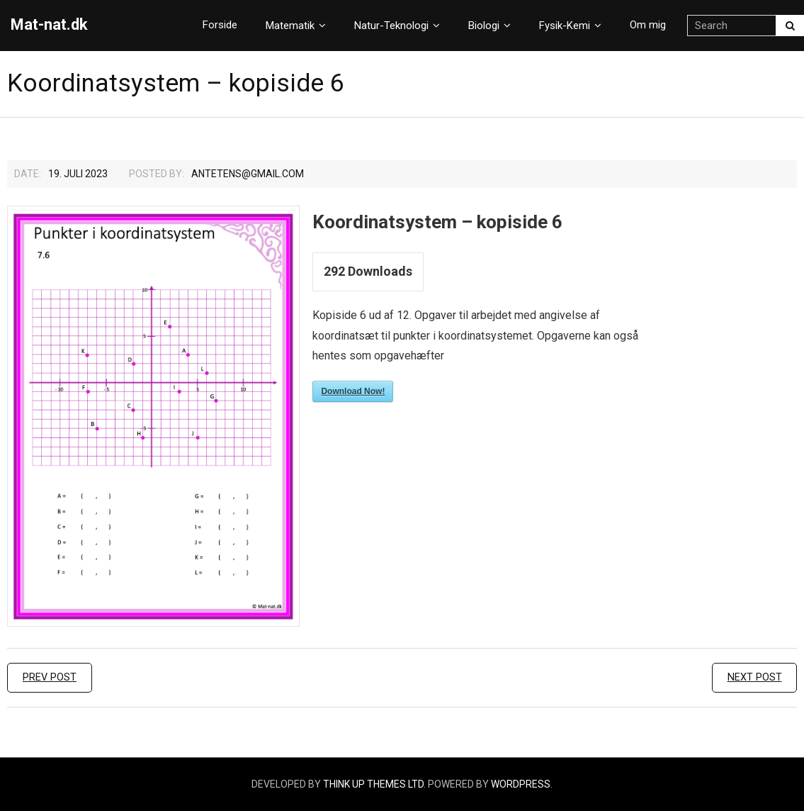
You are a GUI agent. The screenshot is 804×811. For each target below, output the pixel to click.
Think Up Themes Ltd (373, 784)
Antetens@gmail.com (247, 173)
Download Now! (353, 391)
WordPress (520, 784)
